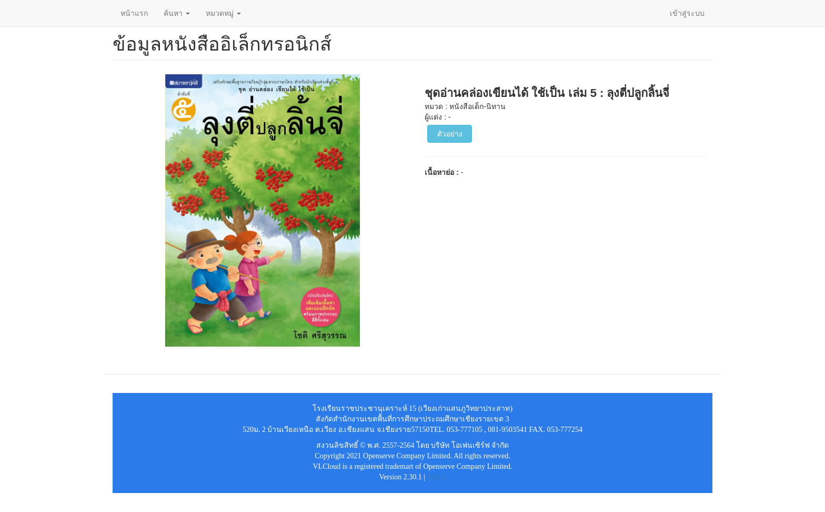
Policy (436, 477)
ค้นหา (177, 13)
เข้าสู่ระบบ (687, 13)
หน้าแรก (134, 13)
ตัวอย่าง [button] (449, 134)
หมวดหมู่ (223, 13)
